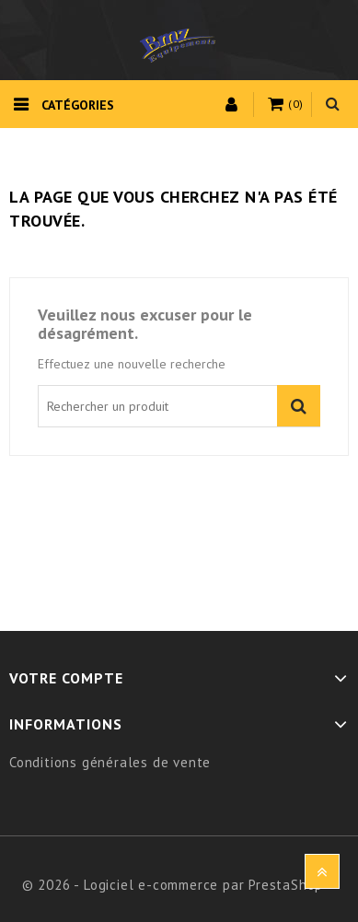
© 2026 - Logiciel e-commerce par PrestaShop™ (179, 884)
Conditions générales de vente (110, 762)
